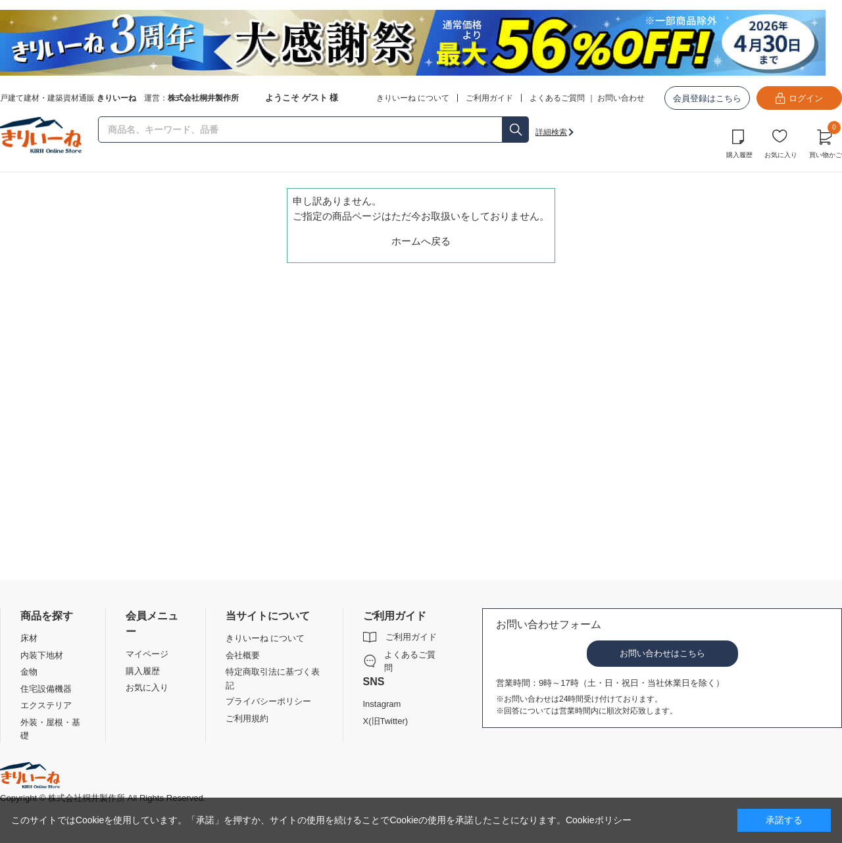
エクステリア (46, 705)
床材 (28, 638)
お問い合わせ (621, 98)
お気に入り (780, 154)
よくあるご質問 (557, 98)
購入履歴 (739, 154)
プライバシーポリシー (268, 701)
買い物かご (825, 142)
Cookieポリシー (599, 820)
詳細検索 (551, 132)
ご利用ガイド (411, 637)
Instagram (382, 704)
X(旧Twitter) (386, 721)
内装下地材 (41, 655)
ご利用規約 (247, 718)
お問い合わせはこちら (662, 653)
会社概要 (243, 655)
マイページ (147, 654)
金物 (28, 672)
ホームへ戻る (421, 241)
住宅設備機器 (46, 689)
